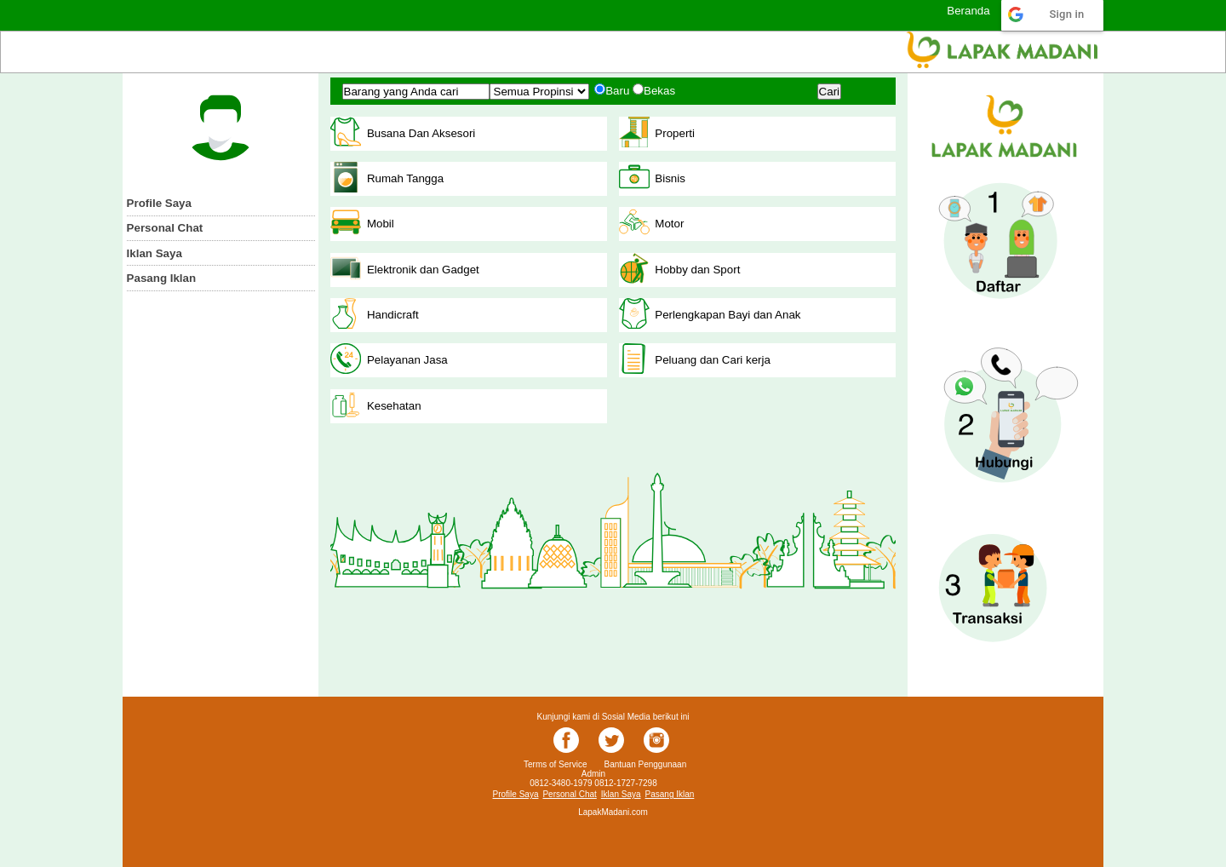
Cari (829, 91)
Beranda (968, 10)
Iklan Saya (154, 253)
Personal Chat (165, 227)
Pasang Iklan (162, 278)
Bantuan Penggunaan (645, 764)
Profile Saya (159, 203)
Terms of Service (555, 764)
